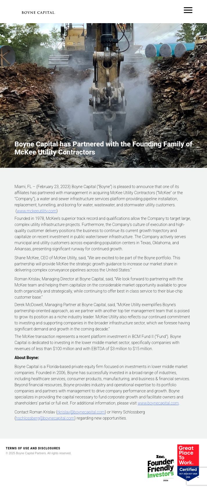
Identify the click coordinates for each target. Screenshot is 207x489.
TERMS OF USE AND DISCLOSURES (33, 448)
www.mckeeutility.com (37, 211)
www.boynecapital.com (158, 403)
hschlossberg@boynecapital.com (45, 418)
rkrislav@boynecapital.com (81, 412)
